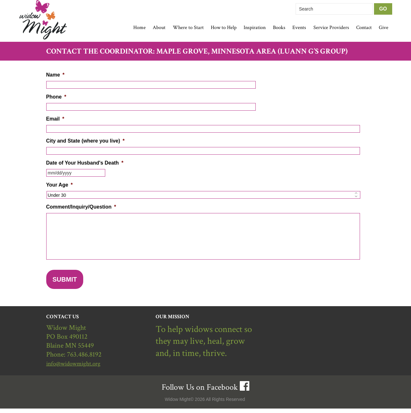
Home (139, 27)
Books (279, 27)
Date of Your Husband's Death (84, 163)
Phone (56, 97)
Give (383, 27)
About (159, 27)
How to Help (224, 27)
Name (55, 74)
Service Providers (331, 27)
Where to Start (188, 27)
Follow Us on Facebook (199, 392)
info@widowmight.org (77, 367)
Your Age (59, 185)
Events (299, 27)
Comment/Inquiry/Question (81, 207)
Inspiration (255, 27)
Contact (364, 27)
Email (55, 119)
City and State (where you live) (85, 141)
